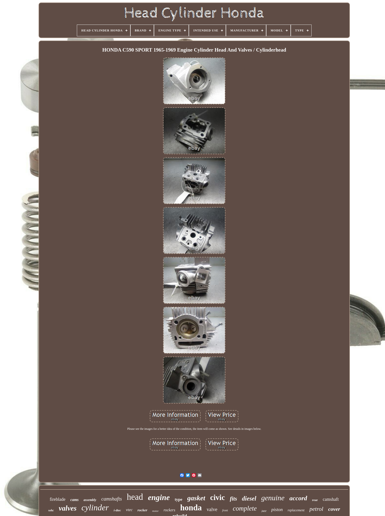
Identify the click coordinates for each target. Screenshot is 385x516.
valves (67, 508)
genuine (273, 498)
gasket (196, 498)
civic (217, 497)
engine (159, 497)
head (135, 497)
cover (334, 509)
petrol (316, 509)
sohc (51, 510)
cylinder (95, 507)
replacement (296, 510)
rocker (142, 510)
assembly (89, 500)
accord (298, 498)
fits (233, 499)
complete (245, 508)
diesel (249, 498)
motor (155, 510)
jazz (263, 510)
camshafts (111, 499)
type (178, 499)
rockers (169, 510)
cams (74, 500)
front (225, 510)
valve (212, 509)
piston (277, 509)
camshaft (331, 499)
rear (315, 500)
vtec (129, 509)
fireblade (58, 499)
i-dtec (117, 510)
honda (191, 507)
